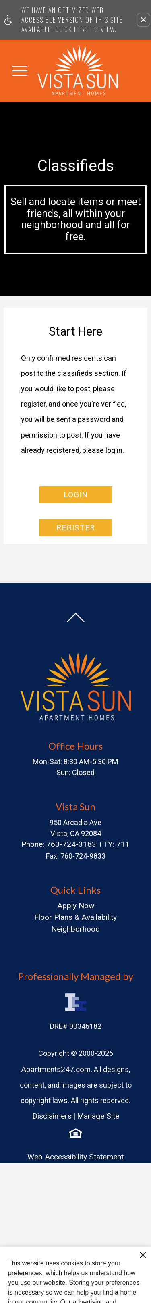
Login (76, 494)
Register (75, 527)
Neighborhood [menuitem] (75, 929)
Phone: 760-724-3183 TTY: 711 (75, 844)
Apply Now (75, 905)
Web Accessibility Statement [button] (75, 1156)
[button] (143, 19)
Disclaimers (52, 1116)
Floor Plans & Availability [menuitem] (75, 917)
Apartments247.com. (56, 1069)
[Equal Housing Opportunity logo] (75, 1133)
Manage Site (98, 1116)
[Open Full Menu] (19, 70)
